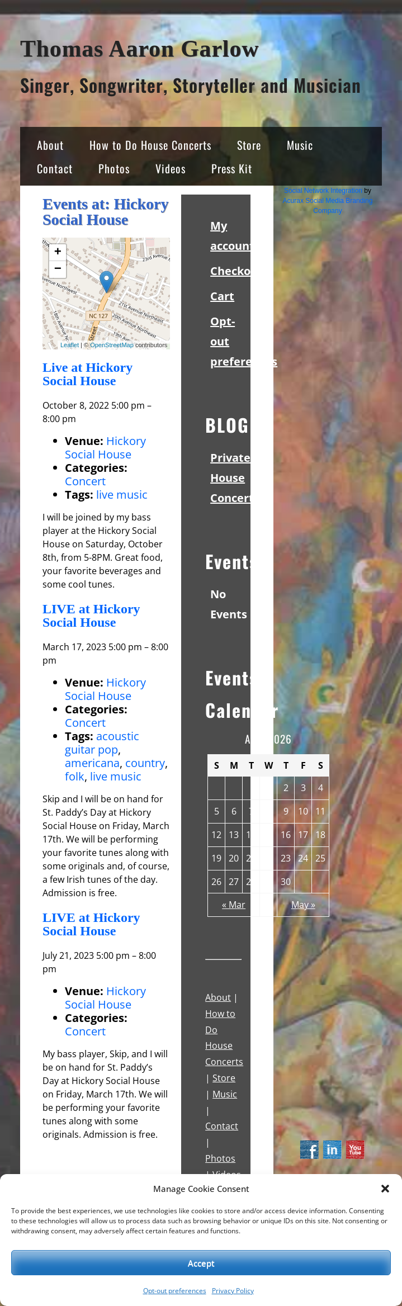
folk (74, 776)
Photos (114, 168)
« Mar (233, 904)
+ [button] (58, 252)
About (50, 144)
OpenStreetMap (112, 345)
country (145, 762)
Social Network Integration (323, 191)
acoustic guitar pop (102, 742)
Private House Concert (232, 477)
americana (92, 762)
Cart (222, 296)
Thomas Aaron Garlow (139, 48)
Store (249, 144)
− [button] (58, 269)
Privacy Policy (233, 1290)
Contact (55, 168)
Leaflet (69, 345)
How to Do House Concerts (150, 144)
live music (122, 494)
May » (303, 904)
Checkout (236, 270)
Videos (170, 168)
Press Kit (231, 168)
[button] (385, 1188)
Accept (201, 1263)
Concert (85, 481)
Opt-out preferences (174, 1290)
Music (300, 144)
